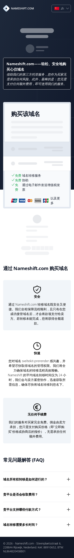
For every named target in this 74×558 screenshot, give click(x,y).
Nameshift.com (24, 543)
